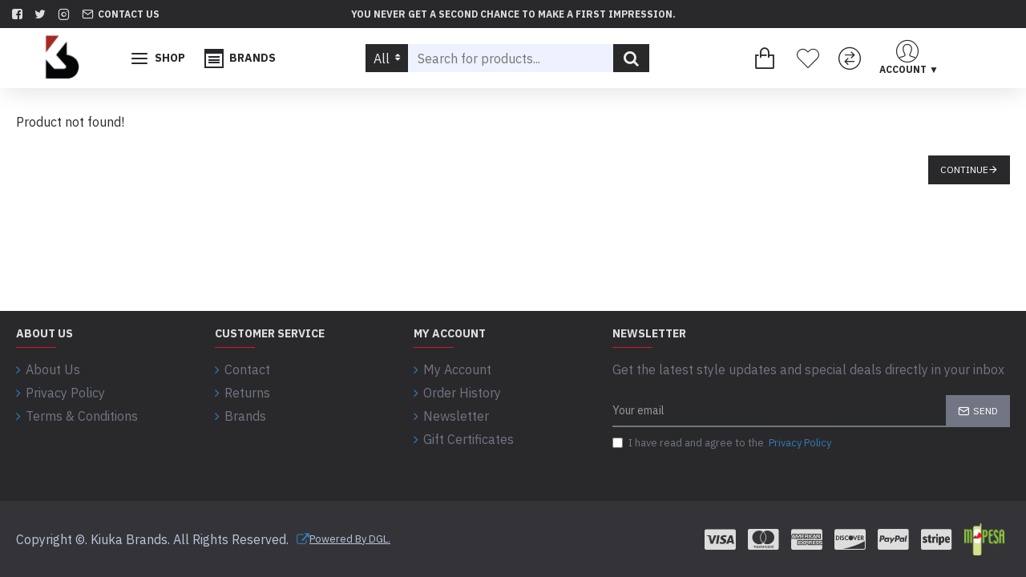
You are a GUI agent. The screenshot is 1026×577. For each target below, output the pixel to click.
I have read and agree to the (723, 443)
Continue (964, 169)
